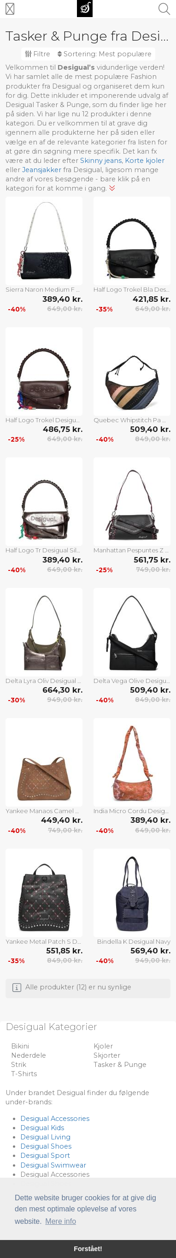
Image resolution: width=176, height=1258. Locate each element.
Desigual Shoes (45, 1146)
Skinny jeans (101, 160)
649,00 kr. (64, 308)
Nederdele (28, 1055)
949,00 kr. (64, 699)
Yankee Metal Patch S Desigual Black (44, 941)
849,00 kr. (152, 439)
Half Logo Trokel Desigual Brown (44, 420)
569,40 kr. (150, 950)
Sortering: (105, 54)
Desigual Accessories (54, 1118)
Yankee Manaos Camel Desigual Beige (44, 811)
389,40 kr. (62, 299)
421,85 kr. (151, 299)
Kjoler (103, 1046)
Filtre (37, 54)
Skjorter (107, 1055)
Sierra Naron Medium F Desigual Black (44, 289)
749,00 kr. (153, 569)
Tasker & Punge (120, 1064)
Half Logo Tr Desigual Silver (44, 550)
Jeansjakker (41, 170)
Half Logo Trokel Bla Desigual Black (132, 289)
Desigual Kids (42, 1128)
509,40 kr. (150, 429)
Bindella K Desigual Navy (133, 941)
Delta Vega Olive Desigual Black (132, 680)
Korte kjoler (144, 160)
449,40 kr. (61, 820)
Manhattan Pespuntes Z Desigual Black (132, 550)
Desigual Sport (45, 1155)
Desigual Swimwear (53, 1165)
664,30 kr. (62, 690)
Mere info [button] (60, 1221)
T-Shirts (24, 1074)
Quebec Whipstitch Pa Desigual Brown (132, 420)
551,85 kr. (64, 950)
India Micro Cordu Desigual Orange (132, 811)
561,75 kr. (152, 559)
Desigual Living (45, 1137)
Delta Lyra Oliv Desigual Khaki (44, 680)
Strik (18, 1064)
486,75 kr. (62, 429)
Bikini (20, 1046)
